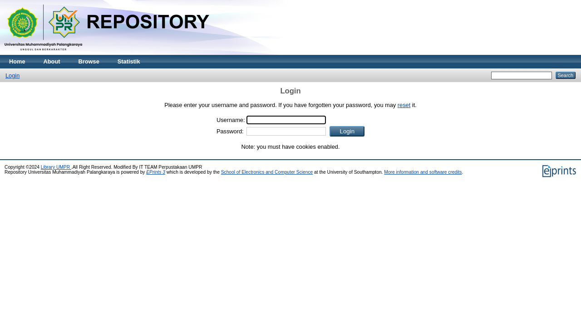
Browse (89, 61)
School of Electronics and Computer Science (267, 172)
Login (12, 75)
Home (17, 61)
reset (404, 105)
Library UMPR (56, 167)
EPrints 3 (155, 172)
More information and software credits (423, 172)
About (52, 61)
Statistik (129, 61)
